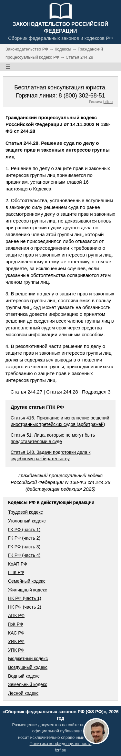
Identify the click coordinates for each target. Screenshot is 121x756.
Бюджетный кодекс (28, 658)
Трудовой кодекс (25, 512)
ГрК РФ (15, 624)
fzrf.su (60, 750)
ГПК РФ (16, 572)
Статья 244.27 (26, 392)
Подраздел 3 (96, 392)
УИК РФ (16, 641)
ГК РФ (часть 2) (24, 538)
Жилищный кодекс (27, 589)
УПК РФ (16, 650)
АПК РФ (16, 615)
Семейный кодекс (26, 581)
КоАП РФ (17, 564)
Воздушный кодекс (27, 667)
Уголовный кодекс (27, 520)
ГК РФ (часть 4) (24, 555)
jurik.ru (108, 102)
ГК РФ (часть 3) (24, 546)
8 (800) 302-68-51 (82, 95)
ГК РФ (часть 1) (24, 529)
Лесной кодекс (23, 693)
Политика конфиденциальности (61, 743)
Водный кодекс (24, 676)
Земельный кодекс (27, 684)
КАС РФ (16, 633)
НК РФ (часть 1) (24, 598)
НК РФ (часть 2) (24, 607)
